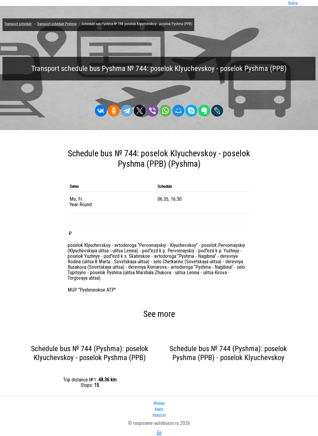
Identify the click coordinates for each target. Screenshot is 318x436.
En (159, 433)
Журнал (159, 403)
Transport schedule (18, 24)
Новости (159, 415)
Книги (159, 409)
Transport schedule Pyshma (57, 24)
